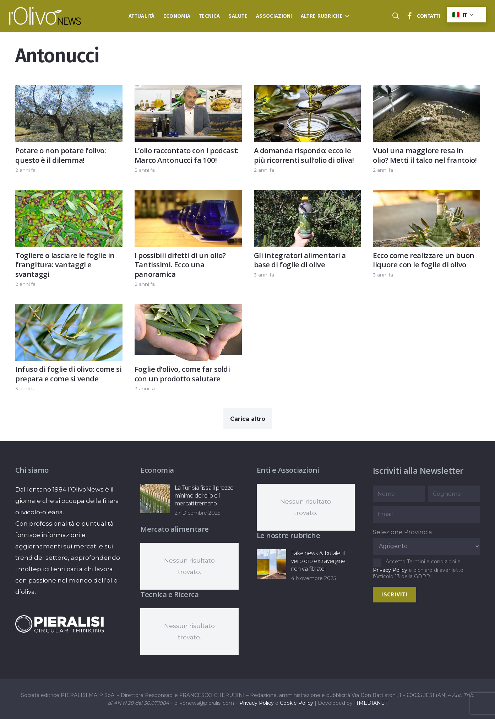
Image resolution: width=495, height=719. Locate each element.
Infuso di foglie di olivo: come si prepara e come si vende (68, 374)
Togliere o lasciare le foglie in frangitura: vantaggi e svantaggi (65, 264)
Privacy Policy (390, 570)
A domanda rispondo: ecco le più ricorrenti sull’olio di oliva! (304, 155)
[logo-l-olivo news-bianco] (45, 16)
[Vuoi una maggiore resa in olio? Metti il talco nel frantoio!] (426, 91)
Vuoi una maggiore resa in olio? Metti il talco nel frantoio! (425, 155)
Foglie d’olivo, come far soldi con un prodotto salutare (182, 374)
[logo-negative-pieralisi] (59, 623)
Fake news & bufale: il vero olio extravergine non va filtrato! (318, 561)
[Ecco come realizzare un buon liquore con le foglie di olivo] (426, 195)
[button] (346, 16)
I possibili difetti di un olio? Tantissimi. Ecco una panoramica (179, 264)
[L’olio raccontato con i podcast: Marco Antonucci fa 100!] (187, 91)
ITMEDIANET (370, 703)
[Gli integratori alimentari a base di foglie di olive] (307, 195)
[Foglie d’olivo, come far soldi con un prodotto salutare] (187, 309)
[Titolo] (410, 16)
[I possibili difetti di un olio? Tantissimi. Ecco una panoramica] (187, 195)
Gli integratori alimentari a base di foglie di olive (300, 260)
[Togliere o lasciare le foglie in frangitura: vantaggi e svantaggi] (69, 195)
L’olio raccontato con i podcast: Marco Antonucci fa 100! (186, 155)
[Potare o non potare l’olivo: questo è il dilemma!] (69, 91)
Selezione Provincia (402, 532)
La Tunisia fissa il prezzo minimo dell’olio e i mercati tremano (204, 495)
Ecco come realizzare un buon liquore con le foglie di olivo (423, 260)
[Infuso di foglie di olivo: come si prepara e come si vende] (69, 309)
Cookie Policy (296, 703)
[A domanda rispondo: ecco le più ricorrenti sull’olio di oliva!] (307, 91)
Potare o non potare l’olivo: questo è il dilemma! (60, 155)
